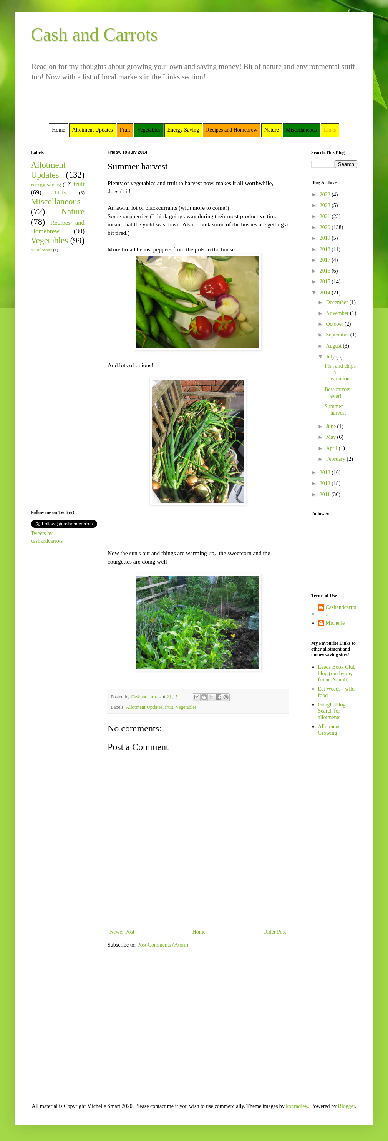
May (331, 437)
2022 (326, 205)
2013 (326, 472)
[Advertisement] (54, 380)
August (334, 346)
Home (199, 932)
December (337, 302)
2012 (326, 483)
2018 (326, 249)
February (336, 459)
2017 (326, 260)
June (331, 426)
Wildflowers (41, 250)
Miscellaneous (55, 201)
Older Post (275, 932)
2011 (326, 494)
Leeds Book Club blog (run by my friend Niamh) (337, 673)
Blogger (346, 1106)
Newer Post (121, 932)
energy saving (46, 184)
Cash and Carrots (94, 34)
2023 (326, 194)
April (332, 448)
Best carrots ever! (337, 392)
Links (60, 193)
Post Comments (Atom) (162, 945)
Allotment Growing (329, 730)
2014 (326, 293)
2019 (326, 238)
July (331, 357)
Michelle (335, 623)
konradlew (297, 1106)
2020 (326, 227)
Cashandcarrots (341, 610)
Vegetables (186, 707)
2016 (326, 271)
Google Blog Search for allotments (332, 711)
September (338, 335)
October (335, 324)
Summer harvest (335, 409)
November (338, 313)
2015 (326, 281)
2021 (326, 216)
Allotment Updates (144, 707)
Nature (73, 211)
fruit (169, 707)
